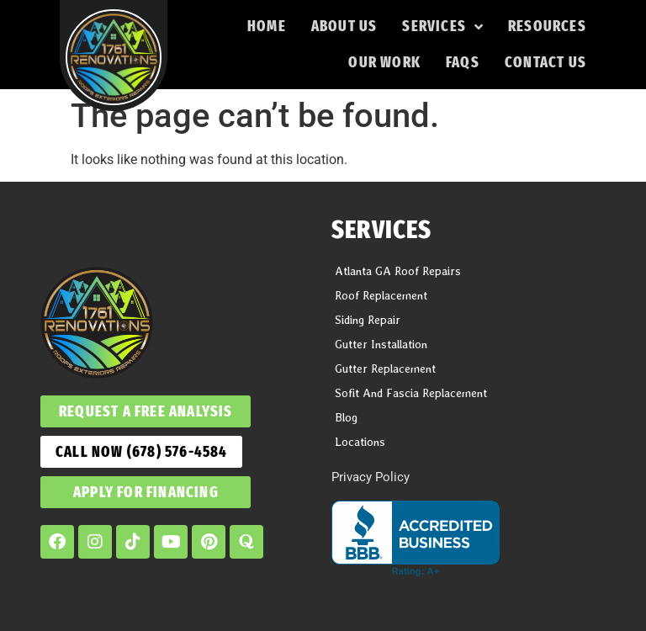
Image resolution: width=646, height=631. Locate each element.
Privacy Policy (370, 477)
